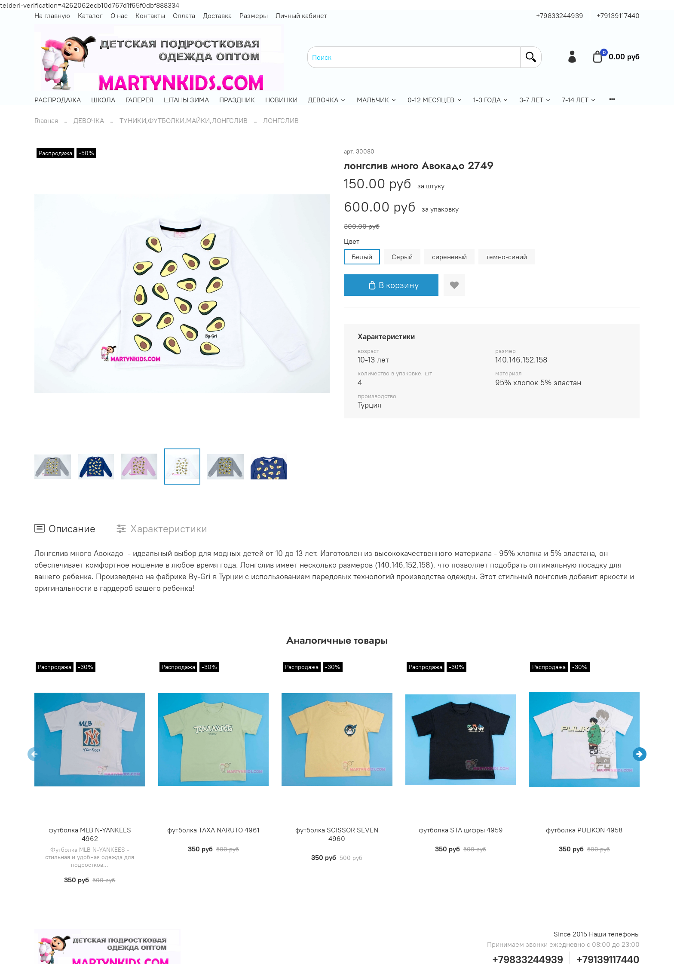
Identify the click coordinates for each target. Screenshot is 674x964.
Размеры (253, 15)
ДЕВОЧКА (327, 99)
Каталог (90, 15)
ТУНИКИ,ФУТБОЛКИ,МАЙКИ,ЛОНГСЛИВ (183, 120)
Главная (46, 120)
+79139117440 (618, 15)
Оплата (184, 15)
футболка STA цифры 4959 (461, 830)
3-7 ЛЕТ (535, 99)
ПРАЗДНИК (237, 99)
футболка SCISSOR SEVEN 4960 (336, 834)
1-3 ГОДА (491, 99)
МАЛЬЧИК (377, 99)
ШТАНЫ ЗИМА (186, 99)
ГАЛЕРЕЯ (139, 99)
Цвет (351, 241)
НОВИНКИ (281, 99)
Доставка (217, 15)
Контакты (150, 15)
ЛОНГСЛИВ (281, 120)
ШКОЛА (103, 99)
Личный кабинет (301, 15)
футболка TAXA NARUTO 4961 (213, 830)
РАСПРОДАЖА (57, 99)
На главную (52, 15)
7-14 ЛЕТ (579, 99)
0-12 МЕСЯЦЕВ (435, 99)
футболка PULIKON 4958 (584, 830)
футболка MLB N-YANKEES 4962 (90, 834)
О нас (119, 15)
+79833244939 (559, 15)
